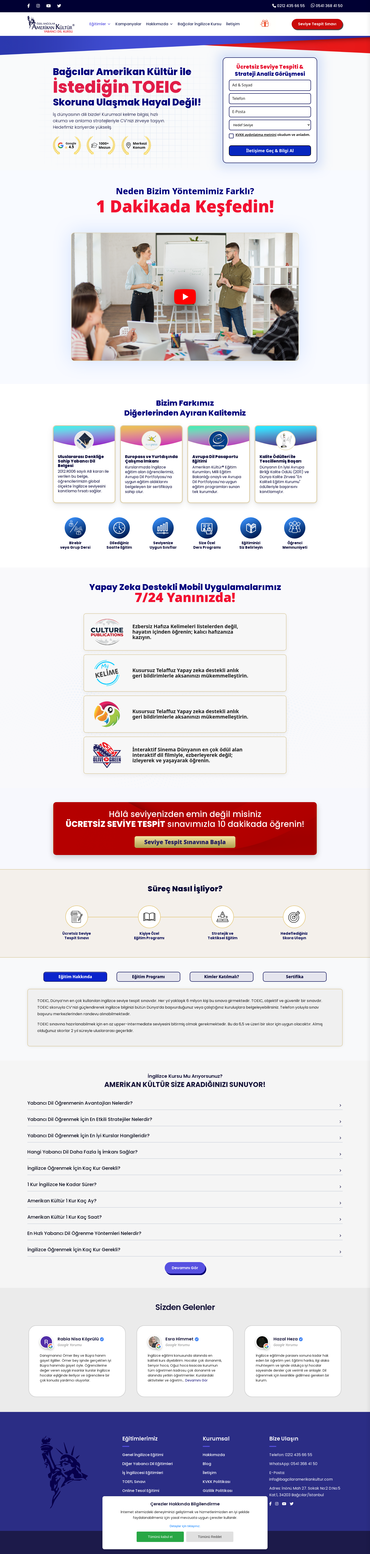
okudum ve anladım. (272, 135)
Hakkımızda (157, 24)
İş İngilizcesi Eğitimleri (142, 1472)
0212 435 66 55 (291, 5)
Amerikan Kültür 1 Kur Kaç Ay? (62, 1200)
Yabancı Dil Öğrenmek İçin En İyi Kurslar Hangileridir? (88, 1135)
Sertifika (294, 976)
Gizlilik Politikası (217, 1490)
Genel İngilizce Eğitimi (142, 1454)
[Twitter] (59, 6)
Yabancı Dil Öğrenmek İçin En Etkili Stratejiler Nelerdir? (89, 1119)
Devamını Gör (185, 1268)
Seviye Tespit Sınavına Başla (185, 842)
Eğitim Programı (148, 976)
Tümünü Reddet (210, 1537)
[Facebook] (28, 6)
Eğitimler (97, 24)
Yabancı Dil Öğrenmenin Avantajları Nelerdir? (80, 1103)
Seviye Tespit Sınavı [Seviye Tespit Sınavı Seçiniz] (317, 24)
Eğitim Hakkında (75, 976)
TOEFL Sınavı (133, 1481)
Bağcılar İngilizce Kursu (199, 24)
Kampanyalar (128, 24)
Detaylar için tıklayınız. (185, 1526)
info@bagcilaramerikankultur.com (301, 1479)
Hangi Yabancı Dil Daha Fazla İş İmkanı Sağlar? (82, 1152)
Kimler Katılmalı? (221, 976)
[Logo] (51, 23)
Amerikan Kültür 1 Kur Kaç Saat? (64, 1217)
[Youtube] (48, 6)
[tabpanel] (185, 1017)
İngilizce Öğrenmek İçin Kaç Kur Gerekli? (73, 1168)
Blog (207, 1463)
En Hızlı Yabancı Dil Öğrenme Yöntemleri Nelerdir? (84, 1233)
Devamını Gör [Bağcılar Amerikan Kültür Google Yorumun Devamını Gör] (61, 1380)
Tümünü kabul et (160, 1537)
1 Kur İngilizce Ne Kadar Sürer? (62, 1184)
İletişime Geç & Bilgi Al (270, 150)
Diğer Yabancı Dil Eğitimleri (147, 1463)
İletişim (233, 24)
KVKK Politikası (216, 1481)
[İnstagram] (38, 6)
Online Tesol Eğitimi (140, 1490)
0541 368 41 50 (329, 5)
